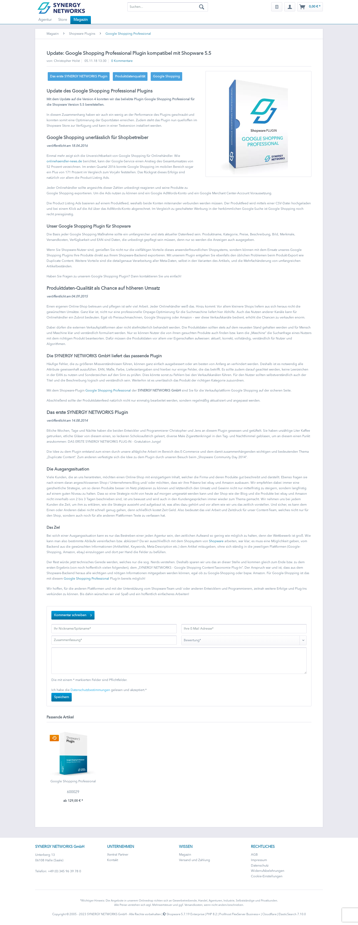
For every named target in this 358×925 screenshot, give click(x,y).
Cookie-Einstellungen (266, 876)
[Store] (62, 20)
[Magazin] (80, 20)
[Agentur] (45, 20)
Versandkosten (193, 905)
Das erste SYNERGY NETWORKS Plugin (78, 76)
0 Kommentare (122, 61)
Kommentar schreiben (73, 614)
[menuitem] (167, 6)
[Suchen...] (167, 6)
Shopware (216, 541)
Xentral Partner (117, 854)
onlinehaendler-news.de (64, 161)
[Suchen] (201, 6)
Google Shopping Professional (108, 390)
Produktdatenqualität (130, 76)
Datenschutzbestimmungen (90, 690)
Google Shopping (166, 76)
